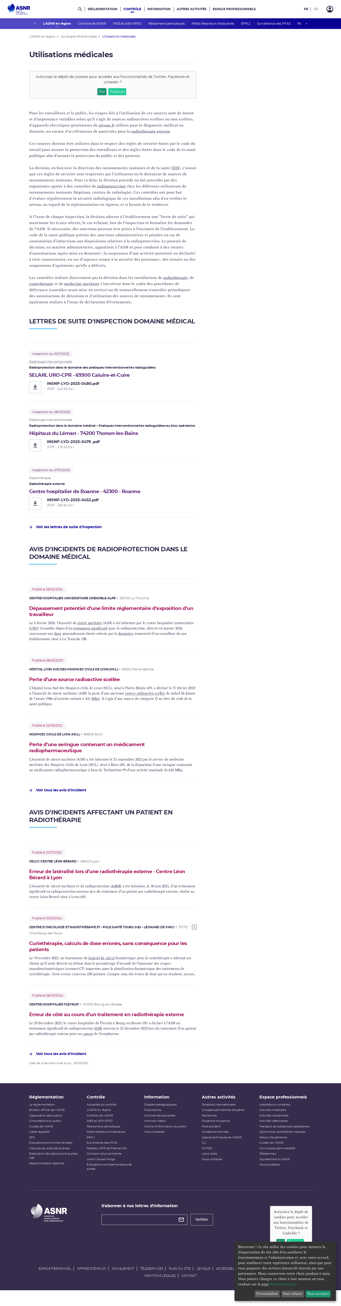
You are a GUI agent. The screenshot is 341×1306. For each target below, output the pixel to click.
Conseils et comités (215, 1146)
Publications (152, 1124)
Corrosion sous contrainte (104, 1168)
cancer (88, 1044)
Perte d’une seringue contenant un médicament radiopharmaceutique (91, 750)
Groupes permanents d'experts (223, 1124)
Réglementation (102, 9)
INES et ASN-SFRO (127, 23)
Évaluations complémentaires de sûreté (109, 1181)
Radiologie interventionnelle (50, 361)
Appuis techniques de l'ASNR (222, 1151)
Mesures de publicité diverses (49, 1162)
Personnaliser (267, 1293)
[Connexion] (329, 9)
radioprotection (111, 186)
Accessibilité (227, 1282)
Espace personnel (55, 1282)
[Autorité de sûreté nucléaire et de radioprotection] (19, 9)
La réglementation (42, 1118)
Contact (189, 1289)
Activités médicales (272, 1124)
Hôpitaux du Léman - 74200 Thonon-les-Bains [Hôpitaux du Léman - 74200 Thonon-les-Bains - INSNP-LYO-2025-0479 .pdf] (87, 433)
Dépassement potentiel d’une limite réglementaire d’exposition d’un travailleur (111, 613)
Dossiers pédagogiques (160, 1118)
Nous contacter (154, 1146)
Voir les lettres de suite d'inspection (65, 528)
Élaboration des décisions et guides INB (53, 1170)
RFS (32, 1151)
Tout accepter (318, 1293)
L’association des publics (45, 1129)
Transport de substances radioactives (284, 1140)
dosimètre (126, 635)
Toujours (117, 91)
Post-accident (211, 1140)
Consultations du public (45, 1135)
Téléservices (267, 1168)
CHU (34, 630)
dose (57, 635)
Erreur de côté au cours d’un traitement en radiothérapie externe (102, 1022)
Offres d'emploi (91, 1282)
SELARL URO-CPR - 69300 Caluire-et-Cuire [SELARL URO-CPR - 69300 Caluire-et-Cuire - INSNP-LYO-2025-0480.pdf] (83, 375)
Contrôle (132, 9)
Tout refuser (292, 1293)
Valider (201, 1234)
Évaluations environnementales (50, 1157)
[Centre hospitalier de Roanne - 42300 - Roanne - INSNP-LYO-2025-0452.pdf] (112, 504)
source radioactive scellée (145, 695)
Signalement (123, 1282)
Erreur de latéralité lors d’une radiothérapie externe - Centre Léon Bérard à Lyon (107, 877)
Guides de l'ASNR (41, 1140)
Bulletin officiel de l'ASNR (47, 1124)
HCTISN (207, 1162)
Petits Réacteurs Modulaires (213, 23)
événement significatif (90, 630)
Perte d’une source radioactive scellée (78, 681)
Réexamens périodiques (166, 23)
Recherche (209, 1129)
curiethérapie (41, 284)
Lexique (203, 1282)
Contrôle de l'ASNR (92, 23)
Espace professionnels (234, 9)
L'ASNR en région (57, 23)
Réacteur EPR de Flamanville (107, 1162)
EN (316, 9)
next (306, 23)
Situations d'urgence (216, 1135)
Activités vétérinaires (273, 1135)
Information (159, 9)
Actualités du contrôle (102, 1118)
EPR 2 (246, 23)
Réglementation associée (46, 1177)
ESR (98, 1039)
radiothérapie (175, 278)
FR (306, 9)
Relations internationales (219, 1118)
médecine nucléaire (81, 284)
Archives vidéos (155, 1135)
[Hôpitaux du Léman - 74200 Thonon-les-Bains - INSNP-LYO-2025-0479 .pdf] (112, 446)
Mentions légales (160, 1289)
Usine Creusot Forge (101, 1173)
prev (34, 23)
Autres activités (192, 9)
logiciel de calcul (101, 962)
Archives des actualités (159, 1129)
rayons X (107, 125)
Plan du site (180, 1282)
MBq (95, 700)
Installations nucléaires (274, 1118)
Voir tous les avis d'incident (57, 793)
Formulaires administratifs (277, 1162)
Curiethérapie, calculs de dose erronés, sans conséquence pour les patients (110, 950)
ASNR (116, 889)
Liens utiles (209, 1168)
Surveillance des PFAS (274, 23)
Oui (102, 91)
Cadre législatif (39, 1146)
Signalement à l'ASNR (274, 1173)
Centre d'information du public (165, 1140)
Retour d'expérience (273, 1151)
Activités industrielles (273, 1129)
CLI (204, 1157)
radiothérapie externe (150, 131)
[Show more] (194, 930)
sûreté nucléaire (89, 624)
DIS (175, 168)
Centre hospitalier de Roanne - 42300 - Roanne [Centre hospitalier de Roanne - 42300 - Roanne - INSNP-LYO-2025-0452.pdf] (89, 492)
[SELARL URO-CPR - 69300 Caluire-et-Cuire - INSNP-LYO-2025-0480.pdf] (112, 387)
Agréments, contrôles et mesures (282, 1146)
